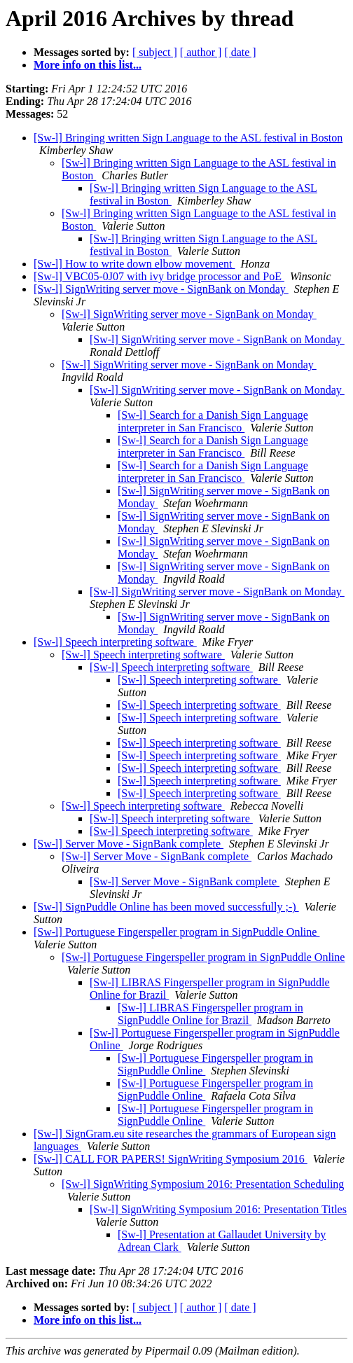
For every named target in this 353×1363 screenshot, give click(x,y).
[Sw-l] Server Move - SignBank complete (128, 844)
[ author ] (201, 52)
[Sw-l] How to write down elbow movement (134, 264)
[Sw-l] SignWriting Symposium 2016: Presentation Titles (218, 1209)
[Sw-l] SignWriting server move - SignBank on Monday (161, 289)
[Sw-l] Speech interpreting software (115, 642)
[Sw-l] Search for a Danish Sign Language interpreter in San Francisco (213, 421)
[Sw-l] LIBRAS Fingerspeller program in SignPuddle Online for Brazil (210, 1014)
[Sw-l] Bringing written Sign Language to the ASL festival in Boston (188, 138)
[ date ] (240, 52)
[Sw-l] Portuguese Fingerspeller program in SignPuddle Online (176, 932)
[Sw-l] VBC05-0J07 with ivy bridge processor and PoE (159, 276)
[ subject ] (154, 52)
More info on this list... (87, 65)
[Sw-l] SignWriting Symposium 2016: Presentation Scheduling (203, 1184)
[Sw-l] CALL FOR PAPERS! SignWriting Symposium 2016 (170, 1159)
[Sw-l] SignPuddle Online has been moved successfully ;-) (166, 907)
